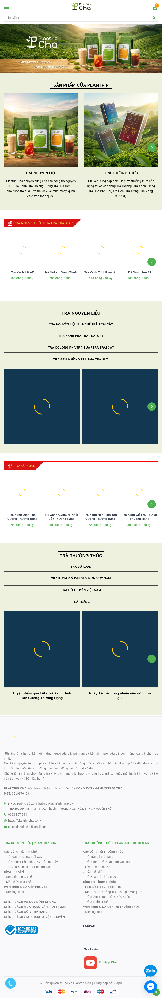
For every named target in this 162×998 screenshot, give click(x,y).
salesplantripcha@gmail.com (27, 826)
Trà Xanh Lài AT (22, 272)
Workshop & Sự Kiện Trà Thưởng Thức (111, 906)
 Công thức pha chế (18, 876)
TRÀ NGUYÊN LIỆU (40, 173)
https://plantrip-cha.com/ (24, 820)
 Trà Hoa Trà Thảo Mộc (99, 876)
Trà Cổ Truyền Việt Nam (81, 590)
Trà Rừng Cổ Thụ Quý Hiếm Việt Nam (81, 578)
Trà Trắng (81, 601)
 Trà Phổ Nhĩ (92, 871)
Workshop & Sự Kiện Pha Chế (25, 886)
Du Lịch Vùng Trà (131, 892)
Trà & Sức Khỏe (119, 896)
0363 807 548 (17, 814)
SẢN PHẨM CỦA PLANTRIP (81, 85)
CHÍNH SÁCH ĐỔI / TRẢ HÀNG (26, 912)
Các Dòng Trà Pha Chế (20, 851)
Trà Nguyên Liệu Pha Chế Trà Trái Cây (81, 324)
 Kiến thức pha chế (17, 881)
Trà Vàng (107, 856)
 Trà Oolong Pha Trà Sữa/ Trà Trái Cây (31, 861)
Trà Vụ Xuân (81, 566)
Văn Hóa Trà (112, 886)
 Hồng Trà (91, 866)
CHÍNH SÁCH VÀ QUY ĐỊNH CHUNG (30, 901)
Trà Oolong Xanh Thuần (61, 272)
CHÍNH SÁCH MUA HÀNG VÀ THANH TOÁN (35, 906)
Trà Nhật (106, 861)
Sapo (118, 983)
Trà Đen (105, 866)
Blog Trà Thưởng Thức (99, 881)
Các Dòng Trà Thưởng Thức (103, 851)
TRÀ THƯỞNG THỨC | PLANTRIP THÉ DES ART (117, 843)
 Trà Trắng (90, 856)
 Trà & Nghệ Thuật (96, 901)
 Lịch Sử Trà (92, 886)
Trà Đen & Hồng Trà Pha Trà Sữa (81, 359)
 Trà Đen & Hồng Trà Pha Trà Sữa (27, 866)
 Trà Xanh (90, 861)
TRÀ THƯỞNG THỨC (121, 173)
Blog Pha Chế (14, 871)
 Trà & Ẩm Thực (94, 896)
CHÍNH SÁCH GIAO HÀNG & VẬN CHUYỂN (34, 917)
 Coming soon (14, 892)
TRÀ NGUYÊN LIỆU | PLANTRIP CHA (30, 843)
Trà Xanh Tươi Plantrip (100, 272)
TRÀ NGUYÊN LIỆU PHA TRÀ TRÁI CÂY (43, 223)
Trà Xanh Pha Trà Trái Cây (81, 335)
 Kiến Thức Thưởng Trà (99, 892)
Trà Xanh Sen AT (139, 272)
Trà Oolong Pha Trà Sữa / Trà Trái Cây (81, 347)
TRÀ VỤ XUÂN (24, 465)
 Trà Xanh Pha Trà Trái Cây (23, 856)
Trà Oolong (122, 861)
